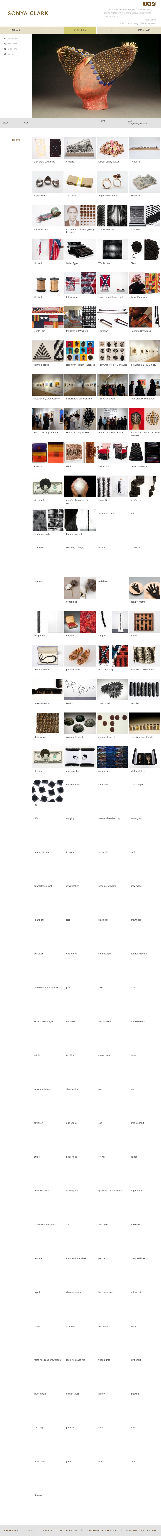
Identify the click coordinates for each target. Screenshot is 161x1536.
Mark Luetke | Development (60, 1530)
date (10, 54)
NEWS (16, 30)
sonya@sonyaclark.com (101, 1530)
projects (13, 43)
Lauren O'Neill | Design (19, 1530)
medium (12, 48)
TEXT (112, 30)
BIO (48, 30)
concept (12, 38)
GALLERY (80, 30)
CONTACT (145, 30)
